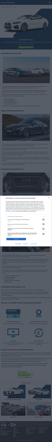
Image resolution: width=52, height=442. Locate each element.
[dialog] (26, 221)
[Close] (49, 198)
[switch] (43, 219)
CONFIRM (16, 239)
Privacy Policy (34, 243)
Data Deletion (18, 243)
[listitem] (26, 216)
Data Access (26, 243)
